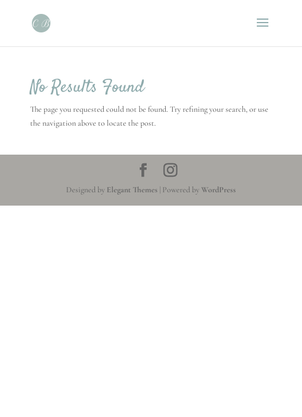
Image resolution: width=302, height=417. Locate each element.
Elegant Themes (132, 190)
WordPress (218, 190)
